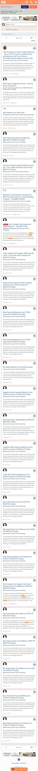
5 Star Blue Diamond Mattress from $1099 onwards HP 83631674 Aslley (17, 475)
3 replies (13, 128)
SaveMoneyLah (7, 201)
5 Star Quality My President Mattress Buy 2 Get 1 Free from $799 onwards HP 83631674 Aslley (18, 255)
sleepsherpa (6, 114)
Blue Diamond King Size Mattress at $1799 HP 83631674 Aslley (16, 697)
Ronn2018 (6, 60)
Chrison (5, 88)
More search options (12, 29)
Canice (5, 369)
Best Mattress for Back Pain (13, 113)
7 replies (16, 74)
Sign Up (33, 7)
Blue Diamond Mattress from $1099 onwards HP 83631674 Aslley (16, 313)
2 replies (17, 214)
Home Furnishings (23, 60)
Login (25, 7)
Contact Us (23, 763)
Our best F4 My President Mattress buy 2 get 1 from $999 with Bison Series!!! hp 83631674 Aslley (18, 167)
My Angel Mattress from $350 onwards (18, 367)
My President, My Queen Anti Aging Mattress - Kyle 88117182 (17, 225)
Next (32, 37)
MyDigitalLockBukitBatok (9, 228)
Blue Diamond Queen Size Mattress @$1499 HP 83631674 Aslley (16, 139)
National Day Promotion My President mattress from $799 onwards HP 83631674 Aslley (17, 285)
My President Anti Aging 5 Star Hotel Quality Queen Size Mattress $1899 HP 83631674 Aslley (17, 586)
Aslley (4, 142)
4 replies (13, 243)
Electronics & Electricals (22, 171)
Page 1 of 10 (19, 38)
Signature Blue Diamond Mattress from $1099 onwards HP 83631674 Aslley (18, 393)
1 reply (14, 103)
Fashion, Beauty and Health (26, 114)
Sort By (33, 40)
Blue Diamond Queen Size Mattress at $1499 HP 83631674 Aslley (17, 558)
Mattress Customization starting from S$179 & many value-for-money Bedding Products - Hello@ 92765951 (18, 197)
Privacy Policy (15, 763)
